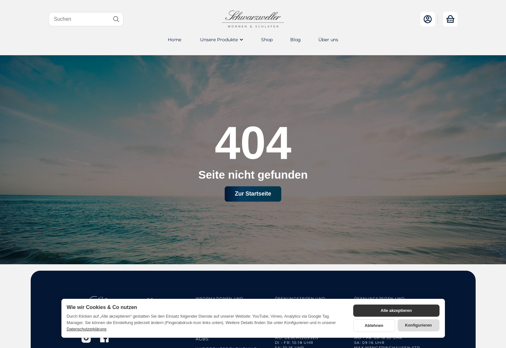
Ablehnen (374, 325)
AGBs (202, 338)
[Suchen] (86, 19)
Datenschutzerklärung (86, 329)
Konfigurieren (418, 325)
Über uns (328, 40)
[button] (221, 39)
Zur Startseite (253, 193)
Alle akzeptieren (396, 310)
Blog (295, 40)
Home (174, 40)
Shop (266, 40)
